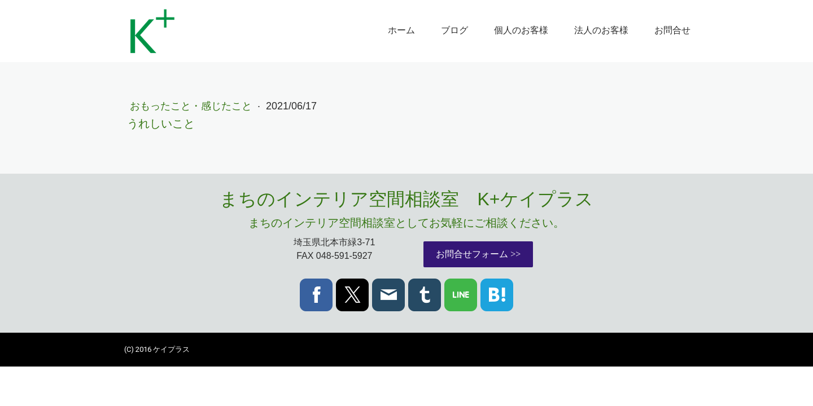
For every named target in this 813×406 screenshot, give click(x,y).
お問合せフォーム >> (478, 254)
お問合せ (672, 30)
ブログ (454, 30)
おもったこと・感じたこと (192, 106)
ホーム (401, 30)
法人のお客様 (601, 30)
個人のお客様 (521, 30)
